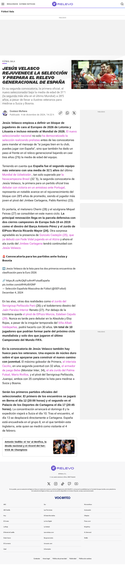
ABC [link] (4, 506)
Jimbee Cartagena (31, 243)
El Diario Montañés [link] (49, 517)
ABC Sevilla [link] (6, 512)
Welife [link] (86, 539)
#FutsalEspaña (41, 280)
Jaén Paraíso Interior (15, 310)
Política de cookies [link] (85, 560)
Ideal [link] (4, 551)
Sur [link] (45, 506)
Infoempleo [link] (47, 551)
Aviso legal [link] (46, 560)
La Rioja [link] (5, 528)
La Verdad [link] (47, 528)
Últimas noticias (27, 4)
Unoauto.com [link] (48, 545)
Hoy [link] (4, 517)
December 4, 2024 (12, 292)
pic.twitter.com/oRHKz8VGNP (19, 284)
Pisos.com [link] (87, 523)
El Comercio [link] (7, 545)
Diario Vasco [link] (7, 539)
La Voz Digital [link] (48, 523)
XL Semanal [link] (87, 534)
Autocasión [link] (87, 512)
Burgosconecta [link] (48, 539)
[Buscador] (122, 4)
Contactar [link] (37, 560)
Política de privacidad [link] (60, 560)
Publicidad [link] (72, 560)
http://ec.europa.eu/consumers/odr (83, 492)
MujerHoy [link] (87, 528)
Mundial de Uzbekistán (16, 174)
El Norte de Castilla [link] (8, 534)
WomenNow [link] (88, 506)
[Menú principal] (3, 4)
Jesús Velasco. (11, 248)
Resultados (12, 4)
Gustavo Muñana (18, 111)
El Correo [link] (6, 523)
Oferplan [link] (86, 517)
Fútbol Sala (7, 11)
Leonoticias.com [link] (49, 534)
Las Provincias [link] (48, 512)
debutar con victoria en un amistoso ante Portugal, (34, 187)
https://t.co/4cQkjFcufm (19, 280)
